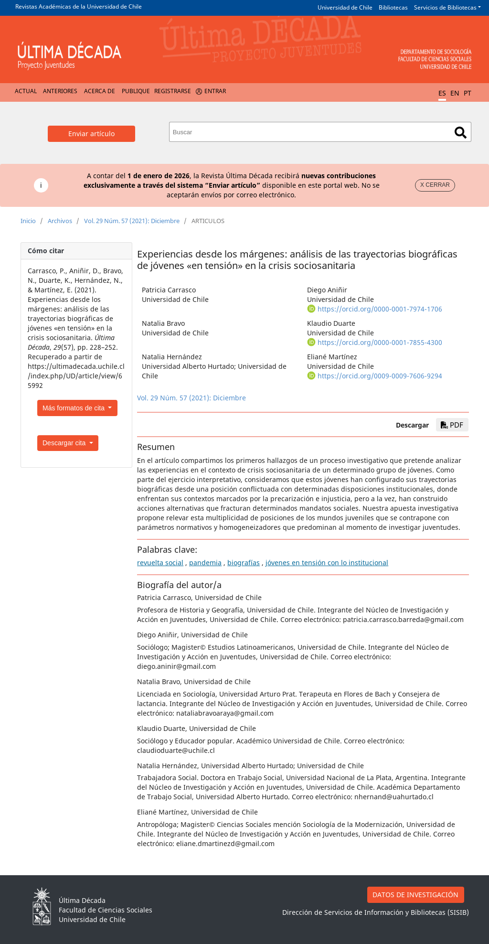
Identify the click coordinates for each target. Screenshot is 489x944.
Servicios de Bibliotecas (445, 7)
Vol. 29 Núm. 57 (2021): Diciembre (132, 220)
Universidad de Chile (345, 7)
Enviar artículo (91, 133)
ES (442, 92)
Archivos (60, 220)
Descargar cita (65, 443)
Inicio (28, 220)
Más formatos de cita (74, 408)
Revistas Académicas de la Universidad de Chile (78, 6)
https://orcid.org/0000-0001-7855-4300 (380, 342)
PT (467, 92)
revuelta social (160, 562)
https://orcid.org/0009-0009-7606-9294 (380, 375)
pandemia (205, 562)
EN (454, 92)
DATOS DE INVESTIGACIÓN (415, 894)
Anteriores (60, 91)
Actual (26, 91)
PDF (452, 424)
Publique (136, 91)
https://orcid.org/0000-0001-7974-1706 (380, 308)
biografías (243, 562)
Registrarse (172, 91)
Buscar (461, 133)
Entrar (215, 91)
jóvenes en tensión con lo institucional (327, 562)
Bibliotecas (393, 7)
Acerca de (99, 91)
